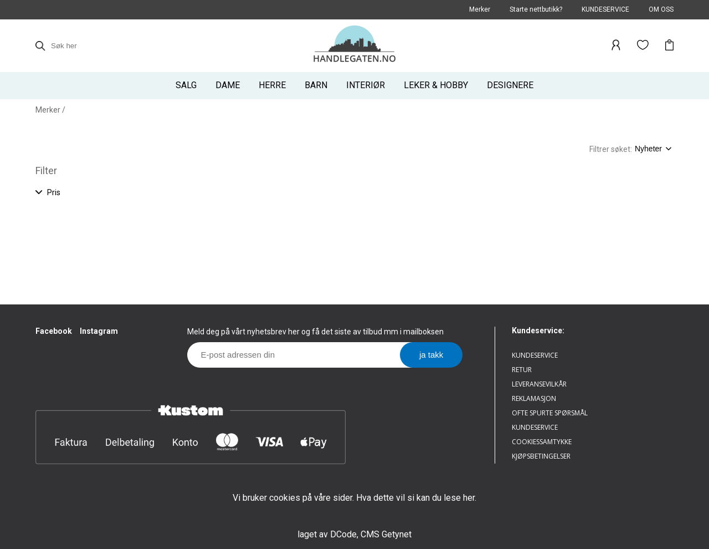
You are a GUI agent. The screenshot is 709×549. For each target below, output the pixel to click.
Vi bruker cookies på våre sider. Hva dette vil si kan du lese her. (354, 497)
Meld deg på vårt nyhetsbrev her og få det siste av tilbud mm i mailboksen (315, 331)
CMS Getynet (386, 534)
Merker (47, 109)
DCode (343, 534)
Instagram (99, 331)
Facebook (53, 331)
